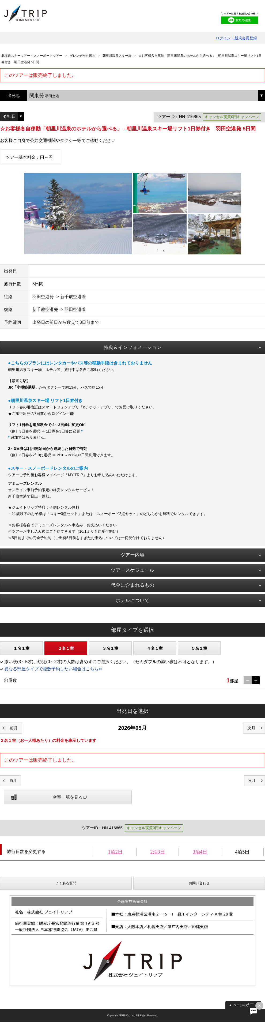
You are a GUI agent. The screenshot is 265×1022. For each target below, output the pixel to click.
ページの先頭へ (245, 1005)
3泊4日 (200, 852)
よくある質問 (65, 883)
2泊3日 (157, 852)
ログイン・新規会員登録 (236, 38)
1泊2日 (115, 852)
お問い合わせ (199, 883)
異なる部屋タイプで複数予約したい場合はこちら (51, 669)
